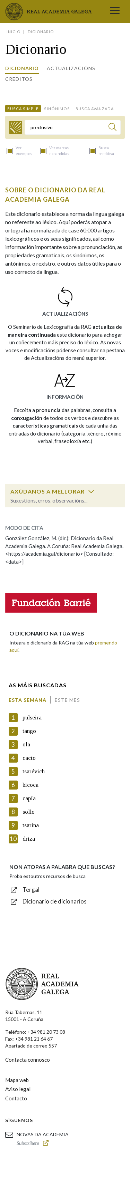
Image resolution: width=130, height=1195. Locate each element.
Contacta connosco (27, 1060)
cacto (29, 758)
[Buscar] (112, 128)
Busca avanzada (95, 108)
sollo (29, 812)
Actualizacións (71, 68)
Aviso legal (18, 1089)
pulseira (32, 717)
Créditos (19, 79)
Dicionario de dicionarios (55, 901)
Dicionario (22, 68)
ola (26, 744)
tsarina (31, 825)
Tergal (31, 889)
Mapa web (17, 1080)
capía (29, 798)
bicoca (30, 785)
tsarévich (34, 771)
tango (29, 731)
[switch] (91, 491)
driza (29, 838)
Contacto (16, 1098)
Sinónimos (57, 108)
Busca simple (22, 108)
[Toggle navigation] (115, 11)
